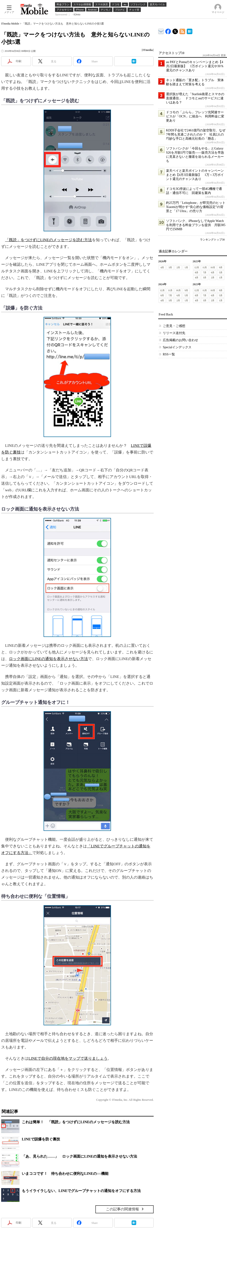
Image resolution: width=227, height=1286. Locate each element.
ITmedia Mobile (10, 23)
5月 (220, 272)
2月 (178, 267)
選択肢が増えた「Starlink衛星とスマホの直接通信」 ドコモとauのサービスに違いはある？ (195, 98)
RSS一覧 (169, 354)
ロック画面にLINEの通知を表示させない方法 (48, 659)
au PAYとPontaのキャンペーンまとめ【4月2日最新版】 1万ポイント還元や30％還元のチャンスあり (195, 66)
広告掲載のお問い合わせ (180, 340)
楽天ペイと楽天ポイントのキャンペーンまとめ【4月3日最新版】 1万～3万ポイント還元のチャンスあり (195, 175)
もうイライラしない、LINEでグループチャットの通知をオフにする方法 (81, 1191)
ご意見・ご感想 (174, 326)
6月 (212, 272)
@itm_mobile (175, 30)
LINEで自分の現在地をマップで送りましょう (68, 1058)
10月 (212, 267)
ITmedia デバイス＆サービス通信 (161, 31)
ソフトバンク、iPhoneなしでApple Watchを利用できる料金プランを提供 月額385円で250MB (195, 225)
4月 (162, 267)
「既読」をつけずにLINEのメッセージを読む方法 (48, 240)
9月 (220, 267)
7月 (204, 272)
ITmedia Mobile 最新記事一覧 (182, 31)
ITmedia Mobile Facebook (168, 30)
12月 (196, 267)
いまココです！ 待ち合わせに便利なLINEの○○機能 (65, 1173)
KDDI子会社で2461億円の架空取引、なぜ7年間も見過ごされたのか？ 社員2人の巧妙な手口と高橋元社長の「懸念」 (195, 134)
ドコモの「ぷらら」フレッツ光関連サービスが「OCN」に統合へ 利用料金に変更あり (195, 116)
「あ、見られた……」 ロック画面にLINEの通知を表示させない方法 (79, 1156)
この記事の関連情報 (122, 1209)
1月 (186, 267)
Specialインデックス (177, 347)
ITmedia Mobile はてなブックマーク (189, 31)
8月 (196, 272)
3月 (170, 267)
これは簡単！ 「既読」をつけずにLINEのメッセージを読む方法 (76, 1122)
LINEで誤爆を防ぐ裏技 (41, 1139)
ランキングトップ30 (212, 239)
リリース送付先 (174, 333)
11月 (204, 267)
